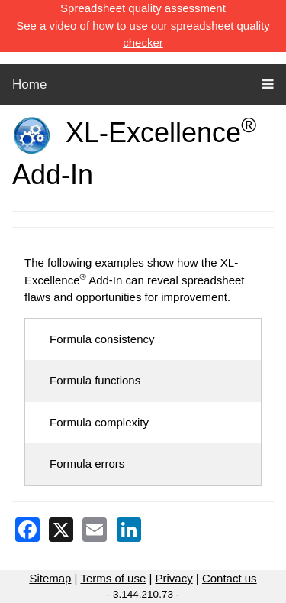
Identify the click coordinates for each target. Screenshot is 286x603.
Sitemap (50, 578)
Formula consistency (102, 338)
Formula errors (87, 463)
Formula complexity (99, 422)
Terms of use (113, 578)
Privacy (173, 578)
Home (29, 84)
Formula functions (95, 380)
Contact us (229, 578)
